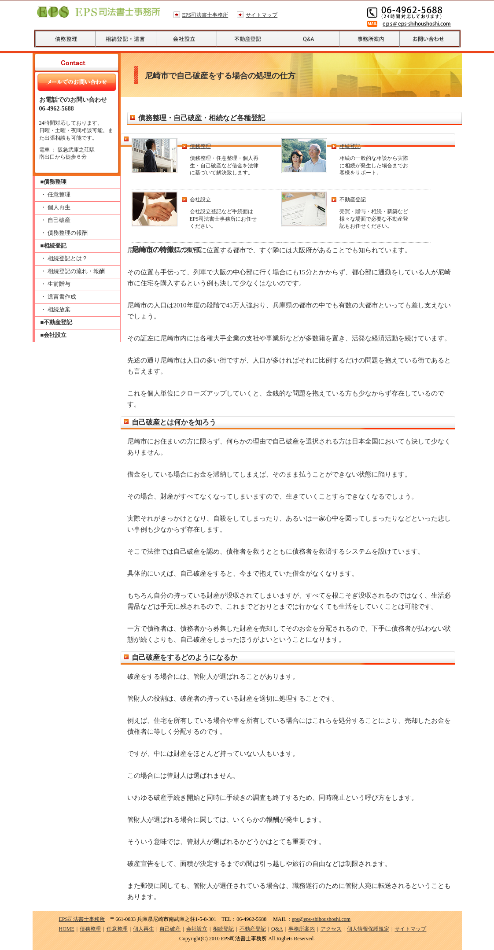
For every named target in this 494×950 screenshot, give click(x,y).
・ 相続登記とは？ (64, 258)
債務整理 (200, 146)
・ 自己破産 (55, 220)
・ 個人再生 (55, 207)
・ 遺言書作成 (58, 296)
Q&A (277, 929)
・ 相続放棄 (55, 309)
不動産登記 (352, 199)
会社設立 (200, 199)
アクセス (331, 929)
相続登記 (350, 146)
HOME (66, 929)
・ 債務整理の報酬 (64, 232)
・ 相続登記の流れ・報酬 (73, 271)
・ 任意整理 (55, 194)
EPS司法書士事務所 (205, 15)
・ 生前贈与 (55, 284)
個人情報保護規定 (368, 929)
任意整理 (117, 929)
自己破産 (170, 929)
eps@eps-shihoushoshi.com (321, 919)
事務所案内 (301, 929)
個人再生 (143, 929)
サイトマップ (261, 15)
